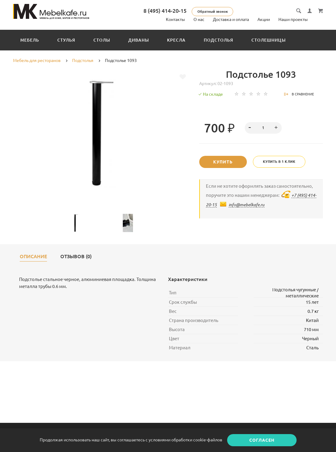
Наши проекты (293, 19)
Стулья (66, 40)
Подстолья (218, 40)
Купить (223, 161)
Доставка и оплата (231, 19)
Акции (263, 19)
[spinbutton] (263, 128)
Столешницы (268, 40)
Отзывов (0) (76, 256)
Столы (101, 40)
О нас (198, 19)
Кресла (176, 40)
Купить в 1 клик (279, 161)
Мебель (29, 40)
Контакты (175, 19)
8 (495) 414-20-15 (164, 11)
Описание (33, 256)
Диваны (138, 40)
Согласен (261, 440)
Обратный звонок (212, 11)
